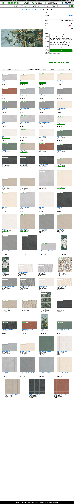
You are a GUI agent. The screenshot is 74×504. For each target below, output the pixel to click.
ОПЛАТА (38, 0)
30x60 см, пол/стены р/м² (64, 82)
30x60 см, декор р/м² (25, 274)
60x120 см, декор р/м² (48, 252)
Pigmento (71, 15)
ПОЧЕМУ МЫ (14, 0)
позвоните (43, 502)
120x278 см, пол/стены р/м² (9, 82)
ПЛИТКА (16, 5)
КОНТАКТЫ (26, 0)
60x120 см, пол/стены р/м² (46, 82)
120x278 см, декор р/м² (66, 252)
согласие (64, 44)
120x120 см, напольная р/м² (64, 188)
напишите (52, 502)
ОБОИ (44, 5)
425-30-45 (69, 2)
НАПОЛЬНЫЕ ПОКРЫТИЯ (25, 5)
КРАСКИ (52, 5)
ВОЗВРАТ (61, 0)
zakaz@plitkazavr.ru (68, 3)
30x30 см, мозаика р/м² (46, 353)
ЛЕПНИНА (36, 5)
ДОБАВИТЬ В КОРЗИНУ (59, 63)
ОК (61, 50)
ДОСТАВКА (49, 0)
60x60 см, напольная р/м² (46, 188)
